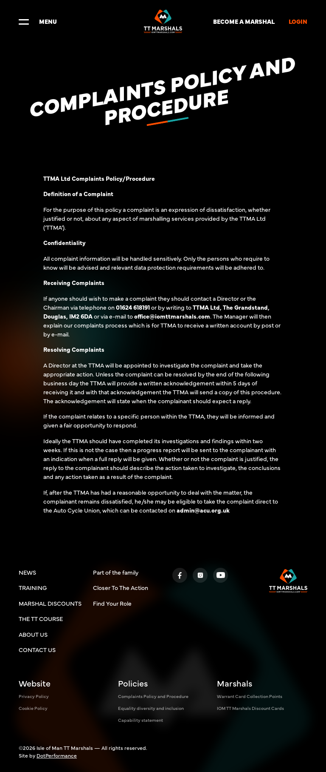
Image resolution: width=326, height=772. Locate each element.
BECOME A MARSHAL (244, 21)
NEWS (27, 572)
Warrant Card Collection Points (249, 696)
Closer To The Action (120, 587)
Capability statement (140, 720)
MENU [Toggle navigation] (38, 21)
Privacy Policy (34, 696)
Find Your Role (112, 603)
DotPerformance (57, 755)
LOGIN (298, 21)
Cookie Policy (33, 708)
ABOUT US (33, 634)
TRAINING (33, 587)
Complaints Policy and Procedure (153, 696)
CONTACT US (37, 649)
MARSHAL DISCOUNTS (50, 603)
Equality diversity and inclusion (151, 708)
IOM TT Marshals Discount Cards (250, 708)
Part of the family (115, 572)
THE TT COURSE (41, 618)
